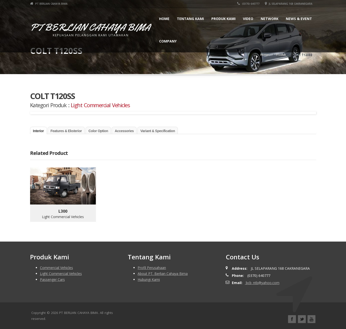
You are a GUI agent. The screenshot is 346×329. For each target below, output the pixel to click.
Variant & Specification (157, 131)
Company (168, 41)
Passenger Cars (52, 279)
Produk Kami (223, 18)
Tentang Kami (190, 18)
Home (164, 18)
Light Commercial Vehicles (100, 105)
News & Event (299, 18)
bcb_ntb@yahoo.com (262, 282)
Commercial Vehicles (56, 267)
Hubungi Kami (149, 279)
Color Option (98, 131)
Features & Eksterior (66, 131)
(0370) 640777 (248, 3)
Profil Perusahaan (152, 267)
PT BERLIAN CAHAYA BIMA (49, 3)
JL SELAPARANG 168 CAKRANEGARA (288, 3)
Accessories (124, 131)
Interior (38, 131)
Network (269, 18)
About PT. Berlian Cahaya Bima (163, 273)
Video (248, 18)
